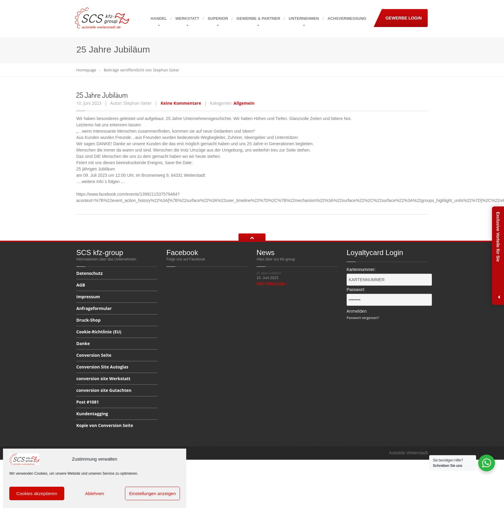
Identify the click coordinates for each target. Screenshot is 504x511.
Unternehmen (304, 18)
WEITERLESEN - (272, 284)
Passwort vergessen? (363, 317)
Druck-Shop (88, 320)
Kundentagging (92, 413)
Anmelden (357, 311)
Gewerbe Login (403, 18)
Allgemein (243, 103)
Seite (93, 355)
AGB (80, 285)
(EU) (98, 332)
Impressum (88, 296)
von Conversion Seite (104, 425)
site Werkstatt (103, 378)
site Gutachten (103, 390)
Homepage (86, 70)
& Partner (258, 18)
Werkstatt (187, 18)
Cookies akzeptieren (36, 493)
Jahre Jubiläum (102, 95)
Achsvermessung (346, 18)
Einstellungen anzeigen (152, 493)
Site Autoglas (102, 367)
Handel (159, 18)
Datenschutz (89, 273)
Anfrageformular (94, 308)
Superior (218, 18)
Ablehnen (94, 493)
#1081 (87, 402)
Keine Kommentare (181, 103)
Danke (83, 343)
